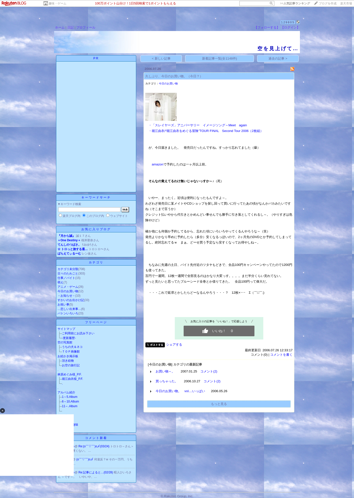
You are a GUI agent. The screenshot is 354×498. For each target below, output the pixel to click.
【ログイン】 (290, 27)
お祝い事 (63, 304)
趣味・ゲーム (57, 3)
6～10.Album (70, 401)
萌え (60, 282)
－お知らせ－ (66, 295)
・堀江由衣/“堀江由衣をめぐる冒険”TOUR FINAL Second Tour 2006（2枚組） (205, 131)
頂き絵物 (68, 360)
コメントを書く (281, 354)
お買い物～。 (165, 371)
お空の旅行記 (71, 365)
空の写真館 (65, 342)
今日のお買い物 (68, 291)
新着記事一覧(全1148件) (219, 58)
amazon (157, 164)
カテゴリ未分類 (68, 269)
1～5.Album (69, 397)
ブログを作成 (328, 3)
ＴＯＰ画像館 (71, 351)
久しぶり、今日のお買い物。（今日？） (174, 76)
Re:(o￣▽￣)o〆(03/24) (94, 446)
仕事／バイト (66, 278)
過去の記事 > (277, 58)
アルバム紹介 (66, 392)
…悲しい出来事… (69, 309)
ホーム (60, 27)
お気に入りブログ (96, 229)
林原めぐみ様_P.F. (70, 374)
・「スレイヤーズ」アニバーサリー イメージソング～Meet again (197, 125)
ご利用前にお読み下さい (78, 333)
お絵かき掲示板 (68, 356)
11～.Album (69, 406)
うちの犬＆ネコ (72, 347)
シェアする (174, 344)
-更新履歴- (69, 338)
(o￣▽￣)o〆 (85, 459)
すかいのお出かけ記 (71, 300)
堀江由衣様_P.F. (72, 379)
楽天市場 (346, 3)
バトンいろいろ (68, 313)
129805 (288, 22)
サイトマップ (66, 329)
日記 (70, 27)
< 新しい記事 (161, 58)
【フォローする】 (267, 27)
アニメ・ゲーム (68, 287)
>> (295, 3)
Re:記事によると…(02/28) (96, 472)
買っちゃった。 (167, 381)
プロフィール (85, 27)
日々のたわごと (68, 273)
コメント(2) (208, 371)
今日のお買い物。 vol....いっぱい (180, 391)
